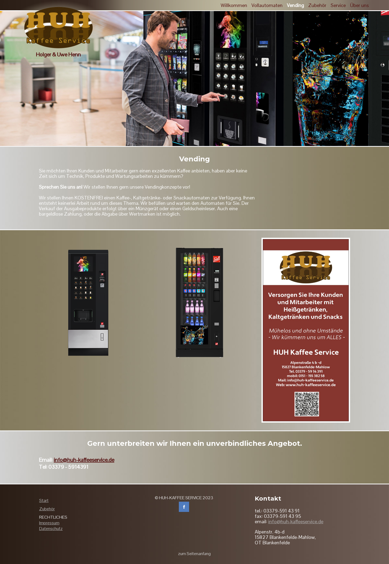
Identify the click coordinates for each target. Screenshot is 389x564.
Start (44, 500)
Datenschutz (51, 528)
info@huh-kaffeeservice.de (84, 459)
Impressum (49, 523)
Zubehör (47, 509)
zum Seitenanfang (194, 553)
